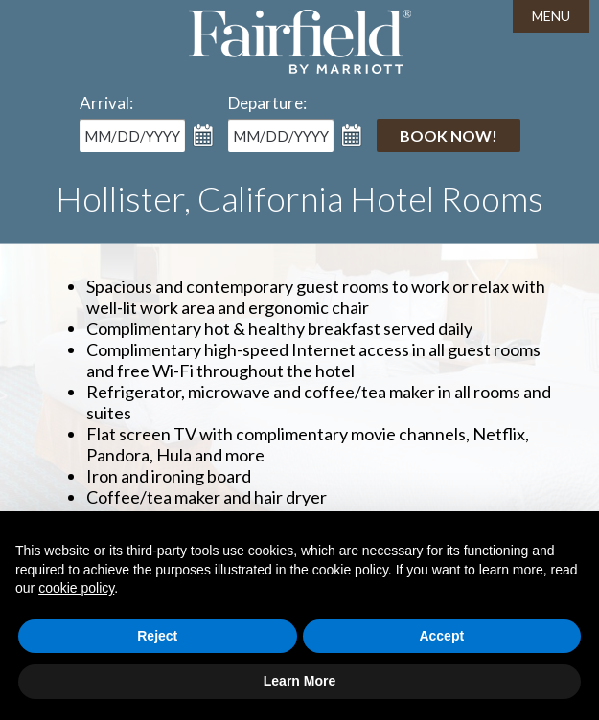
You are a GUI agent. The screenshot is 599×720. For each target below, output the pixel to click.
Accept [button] (441, 635)
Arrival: (106, 103)
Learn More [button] (299, 680)
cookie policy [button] (76, 588)
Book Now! (448, 135)
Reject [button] (157, 635)
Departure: (267, 103)
